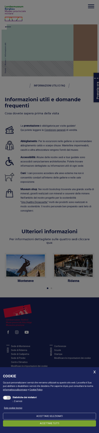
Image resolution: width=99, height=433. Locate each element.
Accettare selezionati (49, 416)
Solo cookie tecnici (13, 408)
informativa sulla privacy (15, 389)
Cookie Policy (35, 389)
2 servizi (17, 401)
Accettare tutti (49, 423)
